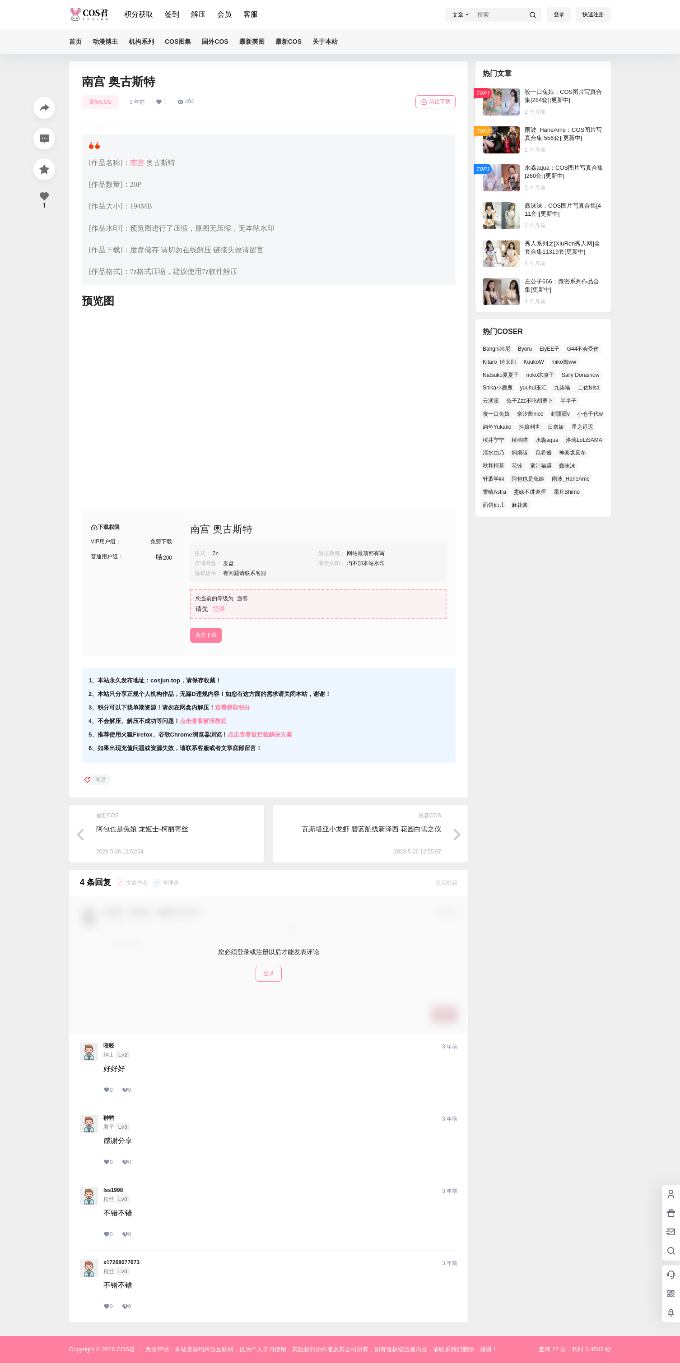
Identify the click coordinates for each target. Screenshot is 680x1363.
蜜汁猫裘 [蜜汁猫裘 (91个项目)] (541, 466)
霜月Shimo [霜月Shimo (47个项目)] (567, 492)
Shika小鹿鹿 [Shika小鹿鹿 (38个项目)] (497, 388)
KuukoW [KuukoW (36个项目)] (533, 362)
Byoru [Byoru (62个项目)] (525, 349)
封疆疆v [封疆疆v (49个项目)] (560, 414)
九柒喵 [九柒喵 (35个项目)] (562, 388)
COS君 (125, 1349)
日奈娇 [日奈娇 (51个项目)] (556, 427)
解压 (198, 14)
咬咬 (108, 1045)
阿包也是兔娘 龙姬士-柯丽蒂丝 (142, 829)
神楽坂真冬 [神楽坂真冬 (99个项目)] (572, 453)
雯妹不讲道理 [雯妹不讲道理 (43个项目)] (529, 492)
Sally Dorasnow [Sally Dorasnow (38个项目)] (580, 375)
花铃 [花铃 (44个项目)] (517, 466)
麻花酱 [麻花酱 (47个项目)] (520, 505)
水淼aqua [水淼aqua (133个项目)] (547, 440)
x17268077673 (121, 1262)
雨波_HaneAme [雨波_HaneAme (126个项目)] (571, 479)
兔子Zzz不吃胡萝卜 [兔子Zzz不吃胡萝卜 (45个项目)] (529, 401)
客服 (250, 14)
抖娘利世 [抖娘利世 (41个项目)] (529, 427)
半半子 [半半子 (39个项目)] (568, 401)
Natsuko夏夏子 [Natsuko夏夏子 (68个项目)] (501, 375)
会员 (224, 14)
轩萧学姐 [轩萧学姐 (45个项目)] (493, 479)
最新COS (100, 102)
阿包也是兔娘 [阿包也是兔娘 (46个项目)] (528, 479)
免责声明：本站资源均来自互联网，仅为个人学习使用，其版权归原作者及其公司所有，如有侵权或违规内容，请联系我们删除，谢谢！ (321, 1349)
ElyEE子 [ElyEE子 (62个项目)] (550, 349)
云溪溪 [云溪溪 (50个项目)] (491, 401)
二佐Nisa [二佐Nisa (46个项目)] (589, 388)
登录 (559, 14)
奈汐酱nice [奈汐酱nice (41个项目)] (530, 414)
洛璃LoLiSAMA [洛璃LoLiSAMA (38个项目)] (584, 440)
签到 (172, 14)
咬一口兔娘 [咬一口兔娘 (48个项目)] (496, 414)
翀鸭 (108, 1118)
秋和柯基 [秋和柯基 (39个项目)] (493, 466)
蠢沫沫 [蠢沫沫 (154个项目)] (567, 466)
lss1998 (113, 1190)
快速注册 (593, 14)
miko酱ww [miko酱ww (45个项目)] (563, 362)
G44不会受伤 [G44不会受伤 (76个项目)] (583, 349)
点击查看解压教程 (203, 721)
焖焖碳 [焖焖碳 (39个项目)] (520, 453)
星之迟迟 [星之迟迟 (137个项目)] (582, 427)
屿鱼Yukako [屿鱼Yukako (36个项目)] (497, 427)
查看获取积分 (232, 707)
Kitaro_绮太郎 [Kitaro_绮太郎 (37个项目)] (499, 362)
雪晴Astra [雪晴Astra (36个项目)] (494, 492)
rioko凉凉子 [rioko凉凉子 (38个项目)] (540, 375)
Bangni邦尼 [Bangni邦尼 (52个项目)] (496, 349)
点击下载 (206, 635)
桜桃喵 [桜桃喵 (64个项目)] (520, 440)
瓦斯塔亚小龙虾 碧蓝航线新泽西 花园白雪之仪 (371, 829)
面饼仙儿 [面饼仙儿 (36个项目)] (493, 505)
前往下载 (435, 102)
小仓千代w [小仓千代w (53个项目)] (590, 414)
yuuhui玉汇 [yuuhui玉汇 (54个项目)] (533, 388)
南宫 (137, 163)
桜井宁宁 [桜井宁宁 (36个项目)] (493, 440)
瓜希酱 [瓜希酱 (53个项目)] (544, 453)
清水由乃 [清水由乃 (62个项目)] (493, 453)
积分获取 (138, 14)
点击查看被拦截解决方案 (260, 734)
